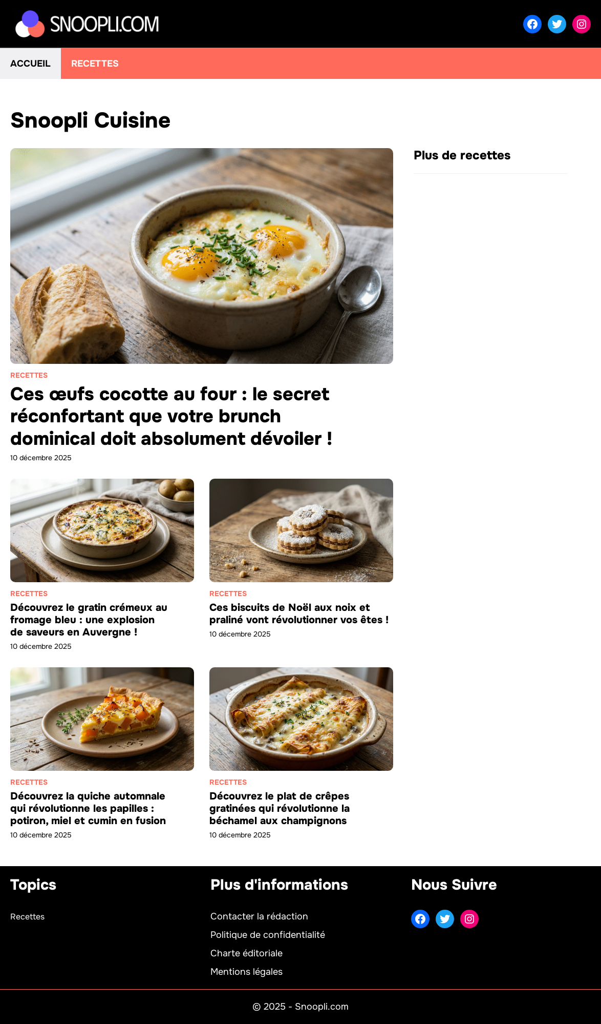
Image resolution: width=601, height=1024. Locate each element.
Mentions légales (246, 971)
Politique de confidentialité (267, 934)
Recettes (95, 63)
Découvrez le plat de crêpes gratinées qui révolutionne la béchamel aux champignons (279, 808)
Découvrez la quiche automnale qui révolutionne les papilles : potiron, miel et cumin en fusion (88, 808)
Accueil (30, 63)
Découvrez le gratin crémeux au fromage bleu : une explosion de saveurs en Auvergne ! (88, 620)
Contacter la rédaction (259, 916)
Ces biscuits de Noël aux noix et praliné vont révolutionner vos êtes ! (299, 613)
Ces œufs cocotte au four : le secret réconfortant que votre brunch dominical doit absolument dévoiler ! (171, 416)
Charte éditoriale (246, 953)
